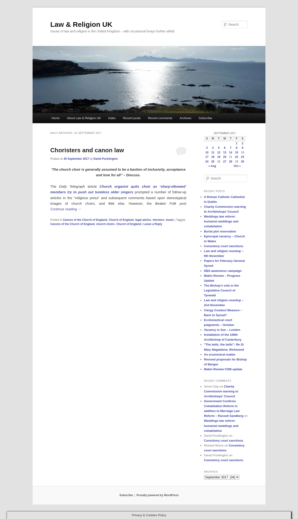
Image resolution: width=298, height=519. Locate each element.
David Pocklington (105, 158)
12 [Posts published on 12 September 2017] (218, 152)
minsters (158, 219)
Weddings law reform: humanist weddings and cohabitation (221, 221)
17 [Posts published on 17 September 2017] (206, 157)
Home (55, 118)
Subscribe (205, 118)
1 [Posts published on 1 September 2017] (236, 143)
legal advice (143, 219)
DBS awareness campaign (223, 271)
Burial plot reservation (220, 231)
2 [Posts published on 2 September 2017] (242, 143)
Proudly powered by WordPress (157, 495)
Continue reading (65, 209)
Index (112, 118)
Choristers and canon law (87, 150)
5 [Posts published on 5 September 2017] (219, 147)
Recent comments (160, 118)
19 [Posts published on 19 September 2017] (218, 157)
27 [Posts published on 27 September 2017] (224, 161)
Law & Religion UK (81, 24)
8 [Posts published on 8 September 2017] (236, 147)
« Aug (212, 166)
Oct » (237, 166)
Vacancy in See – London (222, 330)
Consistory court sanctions (223, 246)
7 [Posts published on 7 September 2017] (230, 147)
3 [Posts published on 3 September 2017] (207, 147)
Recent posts (132, 118)
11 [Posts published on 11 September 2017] (212, 152)
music (170, 219)
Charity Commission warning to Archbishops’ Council (221, 391)
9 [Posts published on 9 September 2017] (242, 147)
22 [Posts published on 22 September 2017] (236, 157)
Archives (185, 118)
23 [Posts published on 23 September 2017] (242, 157)
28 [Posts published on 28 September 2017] (230, 161)
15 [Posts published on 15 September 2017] (236, 152)
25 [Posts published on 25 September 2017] (212, 161)
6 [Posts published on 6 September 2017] (225, 147)
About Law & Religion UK (84, 118)
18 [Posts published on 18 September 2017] (212, 157)
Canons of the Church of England (85, 219)
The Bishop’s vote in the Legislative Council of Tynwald (221, 290)
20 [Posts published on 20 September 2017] (224, 157)
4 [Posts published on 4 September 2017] (213, 147)
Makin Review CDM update (223, 369)
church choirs (105, 224)
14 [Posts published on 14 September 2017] (230, 152)
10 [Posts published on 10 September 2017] (206, 152)
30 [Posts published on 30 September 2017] (242, 161)
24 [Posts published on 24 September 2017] (206, 161)
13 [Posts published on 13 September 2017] (224, 152)
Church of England (121, 219)
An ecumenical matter (219, 354)
